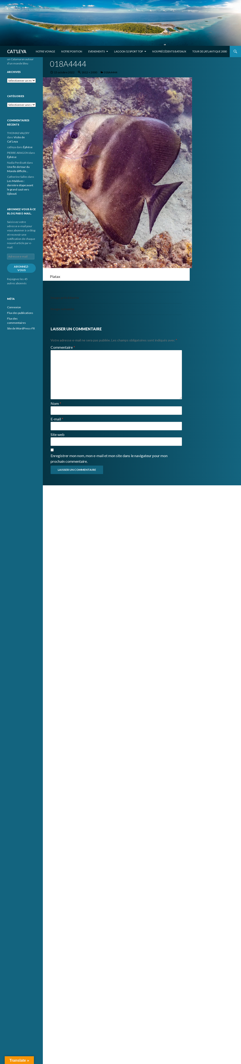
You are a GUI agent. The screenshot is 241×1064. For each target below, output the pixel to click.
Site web (57, 434)
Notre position (71, 51)
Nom (56, 403)
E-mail (57, 419)
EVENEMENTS (96, 51)
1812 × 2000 (89, 72)
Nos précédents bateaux (169, 51)
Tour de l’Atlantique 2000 (209, 51)
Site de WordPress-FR (21, 328)
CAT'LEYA (16, 51)
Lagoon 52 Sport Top (128, 51)
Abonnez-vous (21, 268)
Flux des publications (20, 313)
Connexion (14, 307)
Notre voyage (45, 51)
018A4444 (110, 72)
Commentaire (63, 347)
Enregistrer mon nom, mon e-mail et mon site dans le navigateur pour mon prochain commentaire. (109, 458)
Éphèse (27, 147)
